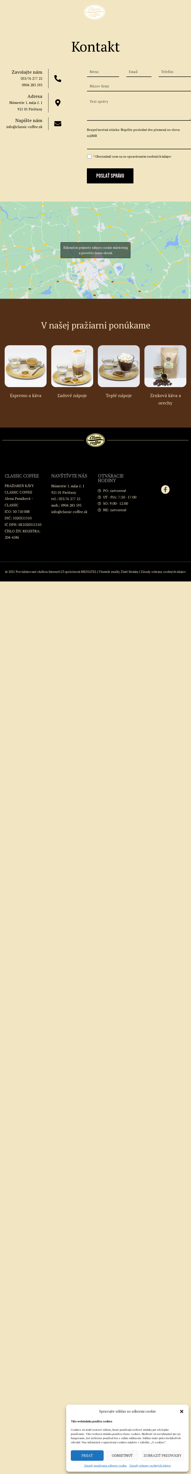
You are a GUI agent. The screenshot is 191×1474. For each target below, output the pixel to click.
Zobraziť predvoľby (162, 1455)
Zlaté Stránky (130, 572)
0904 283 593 (32, 85)
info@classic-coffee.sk (24, 126)
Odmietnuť (122, 1455)
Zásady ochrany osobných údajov (150, 1465)
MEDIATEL (89, 572)
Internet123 (56, 572)
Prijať (87, 1455)
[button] (181, 1411)
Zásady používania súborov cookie (105, 1465)
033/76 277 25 (31, 78)
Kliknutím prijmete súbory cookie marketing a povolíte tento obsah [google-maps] (95, 250)
